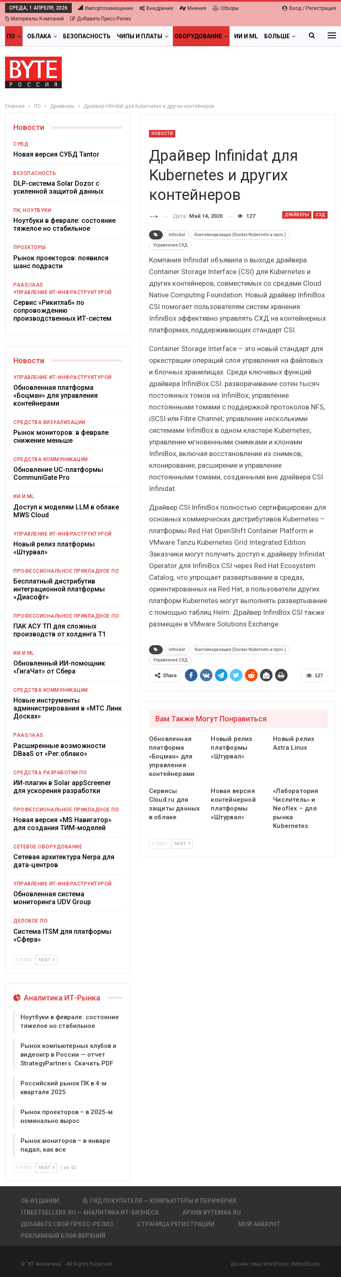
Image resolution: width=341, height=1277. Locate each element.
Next (182, 843)
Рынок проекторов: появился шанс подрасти (61, 262)
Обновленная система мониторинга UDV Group (52, 898)
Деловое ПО (30, 921)
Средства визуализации (49, 422)
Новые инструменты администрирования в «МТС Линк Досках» (67, 708)
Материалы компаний (34, 19)
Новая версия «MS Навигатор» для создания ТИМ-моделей (62, 824)
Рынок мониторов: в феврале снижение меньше (61, 436)
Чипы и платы (139, 36)
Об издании (40, 1200)
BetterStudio (305, 1264)
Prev (159, 843)
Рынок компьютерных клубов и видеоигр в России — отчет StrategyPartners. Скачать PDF (68, 1054)
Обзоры (225, 8)
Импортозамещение (105, 8)
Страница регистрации (176, 1224)
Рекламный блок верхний (63, 1235)
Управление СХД (170, 245)
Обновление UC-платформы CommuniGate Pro (58, 473)
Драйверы (297, 214)
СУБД (20, 144)
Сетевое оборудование (47, 847)
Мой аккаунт (259, 1224)
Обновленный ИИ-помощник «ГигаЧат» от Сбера (59, 667)
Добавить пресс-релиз (100, 19)
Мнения (192, 8)
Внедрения (156, 8)
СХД (320, 214)
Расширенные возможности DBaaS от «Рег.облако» (59, 750)
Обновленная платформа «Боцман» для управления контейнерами (55, 395)
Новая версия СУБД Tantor (56, 154)
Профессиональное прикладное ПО (66, 571)
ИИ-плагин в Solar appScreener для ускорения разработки (62, 787)
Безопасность (87, 36)
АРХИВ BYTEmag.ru (211, 1212)
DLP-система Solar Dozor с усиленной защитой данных (58, 187)
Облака (39, 36)
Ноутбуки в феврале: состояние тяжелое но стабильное (64, 224)
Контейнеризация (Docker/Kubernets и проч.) (240, 234)
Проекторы (29, 247)
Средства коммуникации (50, 459)
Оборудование (198, 36)
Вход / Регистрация (309, 8)
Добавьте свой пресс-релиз (67, 1224)
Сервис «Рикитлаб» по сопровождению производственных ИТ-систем (62, 310)
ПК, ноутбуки (32, 210)
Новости (162, 133)
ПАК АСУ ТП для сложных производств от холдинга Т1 (59, 630)
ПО (11, 36)
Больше (277, 36)
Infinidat (177, 234)
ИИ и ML (246, 36)
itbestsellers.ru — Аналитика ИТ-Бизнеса (90, 1212)
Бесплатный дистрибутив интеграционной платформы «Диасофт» (59, 589)
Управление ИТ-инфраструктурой (62, 292)
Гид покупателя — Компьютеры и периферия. (160, 1200)
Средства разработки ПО (50, 773)
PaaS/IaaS (28, 285)
